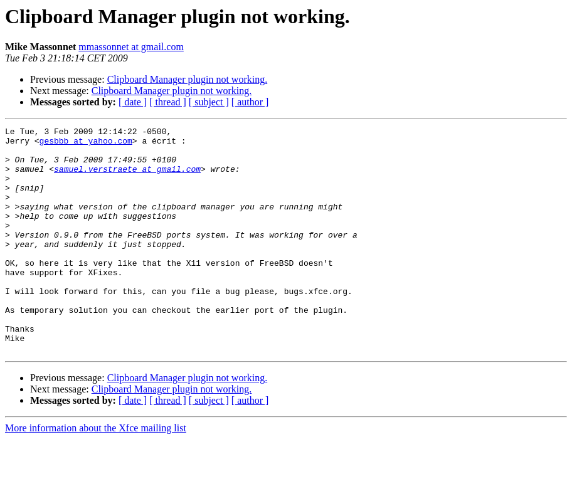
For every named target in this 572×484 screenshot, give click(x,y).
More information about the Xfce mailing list (95, 473)
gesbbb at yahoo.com (86, 144)
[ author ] (250, 102)
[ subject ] (209, 102)
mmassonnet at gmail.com (131, 46)
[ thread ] (167, 102)
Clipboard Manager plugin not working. (187, 79)
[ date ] (133, 102)
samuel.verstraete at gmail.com (127, 178)
